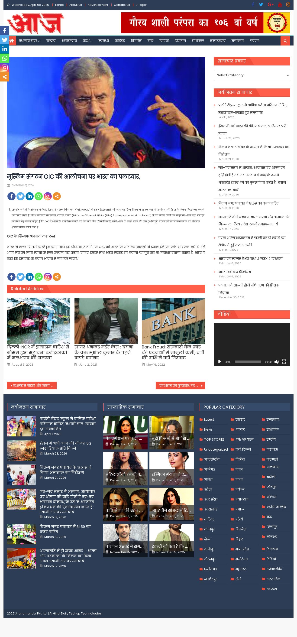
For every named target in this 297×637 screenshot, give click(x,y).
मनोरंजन (238, 40)
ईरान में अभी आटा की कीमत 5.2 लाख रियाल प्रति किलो (252, 130)
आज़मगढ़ (273, 467)
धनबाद (240, 429)
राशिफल (198, 40)
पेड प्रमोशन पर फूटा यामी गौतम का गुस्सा (141, 438)
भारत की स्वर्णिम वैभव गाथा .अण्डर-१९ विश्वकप (250, 258)
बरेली (239, 519)
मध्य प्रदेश (242, 549)
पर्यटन (254, 40)
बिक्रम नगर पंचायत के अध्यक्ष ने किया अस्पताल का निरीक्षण (253, 151)
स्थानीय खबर (28, 40)
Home (59, 5)
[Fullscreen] (284, 361)
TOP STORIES (214, 439)
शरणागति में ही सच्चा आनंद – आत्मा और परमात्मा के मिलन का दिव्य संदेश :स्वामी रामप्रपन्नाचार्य (254, 220)
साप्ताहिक (274, 579)
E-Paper (141, 5)
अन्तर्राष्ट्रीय (69, 40)
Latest (209, 419)
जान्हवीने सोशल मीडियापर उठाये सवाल (186, 510)
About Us (75, 5)
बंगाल (240, 509)
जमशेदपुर (210, 579)
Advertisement (98, 5)
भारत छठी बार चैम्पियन (234, 272)
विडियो (164, 40)
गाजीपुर (209, 549)
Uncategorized (216, 449)
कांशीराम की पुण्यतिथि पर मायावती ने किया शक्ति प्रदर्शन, (182, 385)
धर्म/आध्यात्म (244, 439)
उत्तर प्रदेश (210, 499)
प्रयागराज (242, 499)
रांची (238, 579)
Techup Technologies (85, 613)
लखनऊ (272, 449)
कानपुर (209, 529)
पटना (239, 479)
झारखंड (240, 419)
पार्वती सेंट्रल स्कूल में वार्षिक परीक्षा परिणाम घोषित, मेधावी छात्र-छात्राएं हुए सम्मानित (252, 109)
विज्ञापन (180, 40)
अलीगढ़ (209, 469)
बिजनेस (136, 40)
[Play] (219, 361)
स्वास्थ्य (104, 40)
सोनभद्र (272, 536)
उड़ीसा (208, 489)
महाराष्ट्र (241, 569)
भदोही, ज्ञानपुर (276, 506)
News (208, 429)
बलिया (271, 496)
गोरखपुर (210, 559)
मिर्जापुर (272, 526)
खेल (150, 40)
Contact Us (122, 5)
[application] (252, 344)
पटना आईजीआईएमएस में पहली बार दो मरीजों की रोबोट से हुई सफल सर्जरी (251, 241)
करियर (120, 40)
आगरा (208, 479)
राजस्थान (273, 419)
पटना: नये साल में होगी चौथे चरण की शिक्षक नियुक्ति (248, 289)
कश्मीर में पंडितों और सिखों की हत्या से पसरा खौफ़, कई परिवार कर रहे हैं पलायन (35, 385)
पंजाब (239, 469)
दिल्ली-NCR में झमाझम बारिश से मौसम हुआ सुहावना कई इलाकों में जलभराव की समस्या (38, 352)
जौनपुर (271, 486)
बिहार (239, 539)
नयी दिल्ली (243, 449)
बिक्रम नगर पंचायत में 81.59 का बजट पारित (248, 203)
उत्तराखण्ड (210, 509)
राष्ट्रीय (50, 40)
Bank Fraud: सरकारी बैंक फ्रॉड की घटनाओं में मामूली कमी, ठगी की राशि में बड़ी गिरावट (173, 352)
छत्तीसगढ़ (210, 569)
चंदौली (271, 476)
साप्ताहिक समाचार (125, 407)
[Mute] (276, 361)
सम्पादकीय (218, 40)
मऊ (269, 516)
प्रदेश (86, 40)
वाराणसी (272, 459)
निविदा (240, 459)
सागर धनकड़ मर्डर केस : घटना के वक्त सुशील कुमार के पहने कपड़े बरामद (103, 352)
